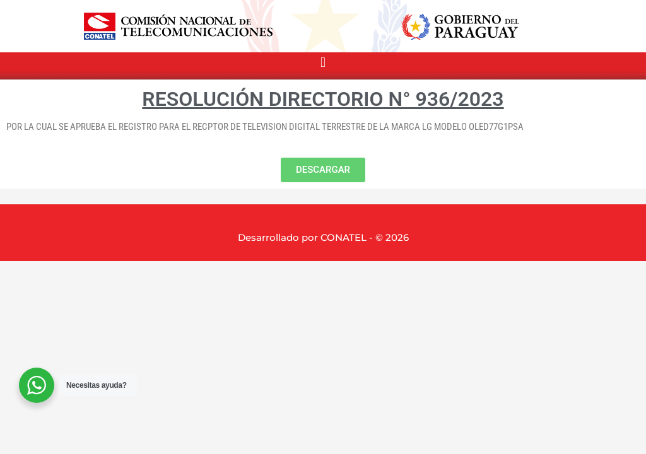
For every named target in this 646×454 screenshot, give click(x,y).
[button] (323, 62)
